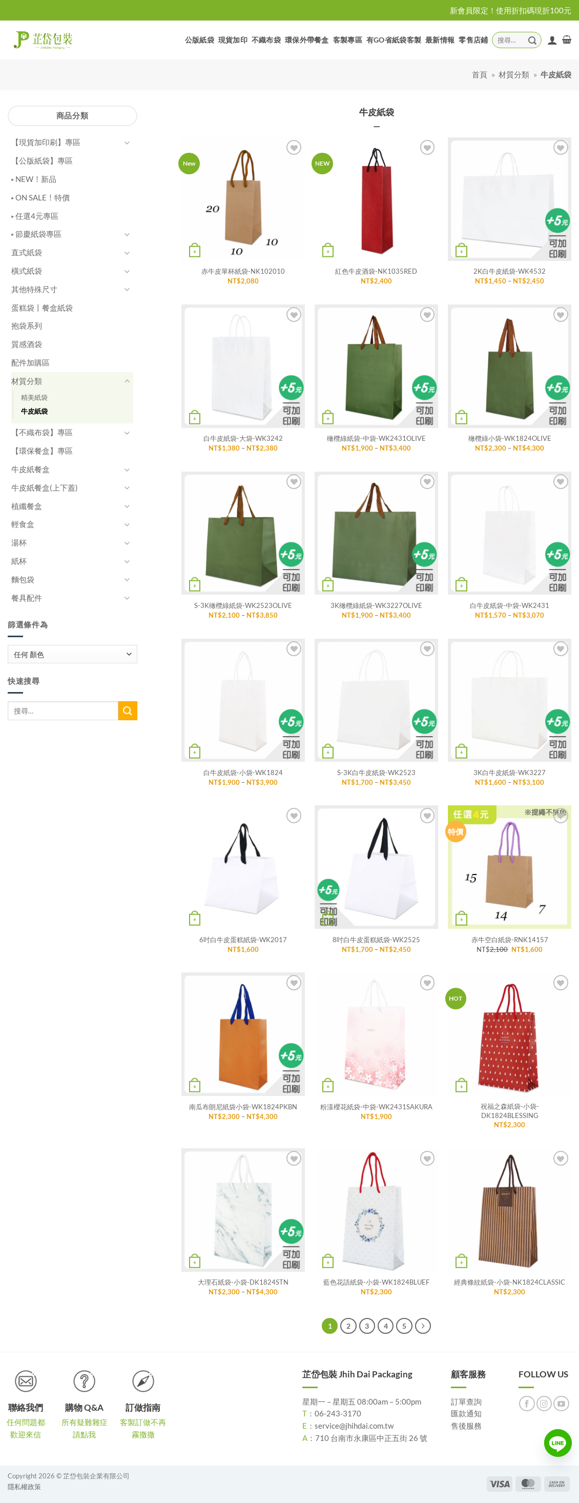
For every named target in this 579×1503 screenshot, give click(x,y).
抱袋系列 (26, 325)
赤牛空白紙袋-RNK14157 (509, 940)
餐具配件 (26, 597)
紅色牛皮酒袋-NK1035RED (376, 271)
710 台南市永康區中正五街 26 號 (371, 1438)
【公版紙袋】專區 (42, 160)
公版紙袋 (199, 39)
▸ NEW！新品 (33, 179)
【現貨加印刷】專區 (45, 142)
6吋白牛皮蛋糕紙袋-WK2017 (243, 940)
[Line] (558, 1443)
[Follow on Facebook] (527, 1404)
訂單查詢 (466, 1401)
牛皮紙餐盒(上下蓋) (44, 487)
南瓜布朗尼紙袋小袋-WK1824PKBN (243, 1107)
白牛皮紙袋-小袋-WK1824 (243, 772)
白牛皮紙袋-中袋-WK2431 (509, 605)
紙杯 (19, 560)
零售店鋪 (473, 39)
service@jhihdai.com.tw (354, 1425)
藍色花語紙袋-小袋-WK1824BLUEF (376, 1282)
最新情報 (439, 39)
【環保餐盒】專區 (42, 450)
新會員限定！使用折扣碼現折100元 (510, 10)
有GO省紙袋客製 (393, 39)
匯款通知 (466, 1413)
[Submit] (532, 39)
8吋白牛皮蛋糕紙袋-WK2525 (376, 940)
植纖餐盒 (26, 506)
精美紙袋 (34, 397)
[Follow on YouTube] (561, 1404)
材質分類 (514, 74)
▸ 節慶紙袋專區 (36, 233)
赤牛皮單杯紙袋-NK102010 (243, 271)
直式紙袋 (26, 252)
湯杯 (19, 542)
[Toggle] (127, 143)
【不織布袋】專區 (42, 432)
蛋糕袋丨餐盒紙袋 (42, 307)
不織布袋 (266, 39)
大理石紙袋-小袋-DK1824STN (243, 1282)
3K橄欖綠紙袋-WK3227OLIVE (376, 605)
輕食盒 (22, 524)
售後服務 (466, 1425)
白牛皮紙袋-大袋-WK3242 (243, 438)
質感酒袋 (26, 344)
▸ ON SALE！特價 (40, 197)
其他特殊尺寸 (34, 289)
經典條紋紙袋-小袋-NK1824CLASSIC (509, 1282)
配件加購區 (30, 362)
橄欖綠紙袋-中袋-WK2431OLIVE (376, 438)
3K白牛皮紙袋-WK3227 (509, 772)
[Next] (423, 1326)
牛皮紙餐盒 (30, 469)
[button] (566, 40)
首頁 (479, 74)
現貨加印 (232, 39)
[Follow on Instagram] (544, 1404)
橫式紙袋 (26, 270)
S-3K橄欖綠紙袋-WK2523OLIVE (243, 605)
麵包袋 (22, 579)
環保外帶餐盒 (307, 39)
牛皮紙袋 (34, 411)
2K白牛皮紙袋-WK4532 (509, 271)
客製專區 (347, 39)
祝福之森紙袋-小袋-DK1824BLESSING (510, 1110)
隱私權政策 (24, 1486)
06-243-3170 (338, 1413)
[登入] (552, 40)
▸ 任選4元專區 (34, 215)
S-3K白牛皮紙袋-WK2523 (376, 772)
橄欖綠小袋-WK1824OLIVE (509, 438)
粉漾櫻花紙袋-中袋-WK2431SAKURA (376, 1107)
